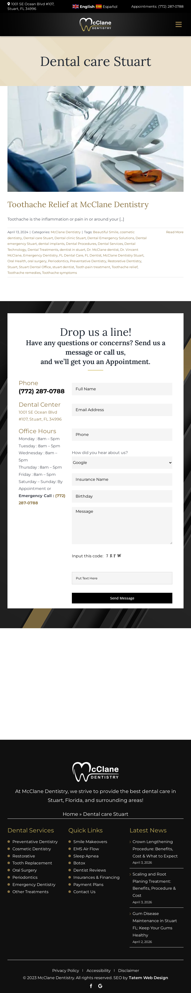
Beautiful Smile (105, 232)
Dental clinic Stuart (70, 238)
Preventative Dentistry (88, 261)
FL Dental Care (71, 255)
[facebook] (91, 986)
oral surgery (37, 261)
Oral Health (16, 261)
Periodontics (58, 261)
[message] (97, 556)
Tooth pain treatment (93, 267)
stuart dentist (63, 267)
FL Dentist (93, 255)
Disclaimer (128, 970)
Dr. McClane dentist (103, 250)
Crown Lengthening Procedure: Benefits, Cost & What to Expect (155, 848)
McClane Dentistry (66, 232)
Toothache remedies (24, 273)
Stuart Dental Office (35, 267)
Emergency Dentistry (40, 255)
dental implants (51, 244)
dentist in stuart (72, 250)
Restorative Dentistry (124, 261)
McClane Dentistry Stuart (123, 255)
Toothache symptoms (59, 273)
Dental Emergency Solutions (110, 238)
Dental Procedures (81, 244)
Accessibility (99, 970)
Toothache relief (125, 267)
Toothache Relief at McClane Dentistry (78, 204)
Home (70, 814)
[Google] (100, 986)
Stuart (12, 267)
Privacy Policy (65, 970)
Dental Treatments (43, 250)
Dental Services (110, 244)
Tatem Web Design (148, 977)
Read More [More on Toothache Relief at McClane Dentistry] (175, 232)
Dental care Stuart (38, 238)
